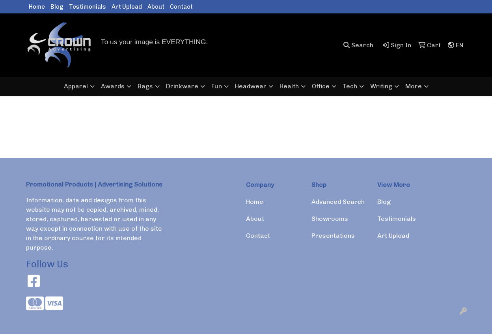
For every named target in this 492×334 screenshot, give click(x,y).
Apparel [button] (76, 86)
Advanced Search (338, 201)
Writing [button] (381, 86)
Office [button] (321, 86)
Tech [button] (350, 86)
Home (37, 6)
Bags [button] (145, 86)
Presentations (333, 235)
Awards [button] (113, 86)
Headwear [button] (250, 86)
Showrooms (329, 218)
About (155, 6)
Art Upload (127, 6)
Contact (181, 6)
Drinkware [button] (182, 86)
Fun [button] (216, 86)
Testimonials (87, 6)
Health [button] (289, 86)
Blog (56, 6)
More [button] (413, 86)
